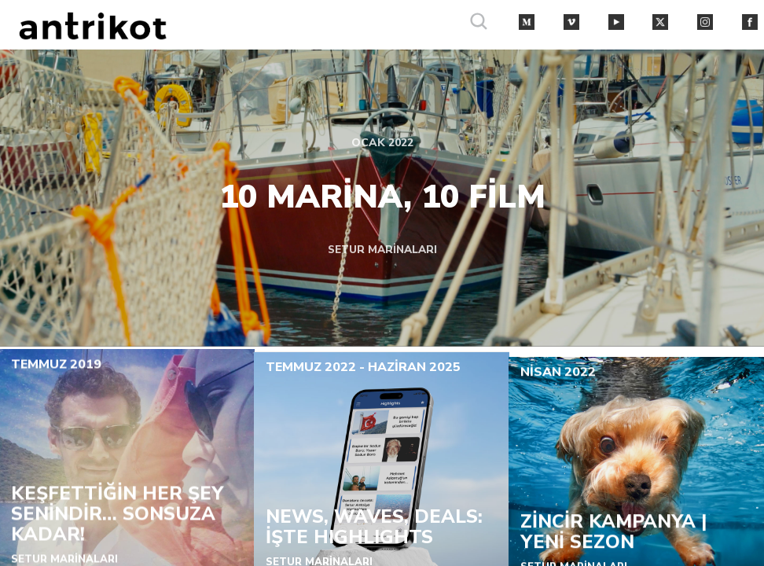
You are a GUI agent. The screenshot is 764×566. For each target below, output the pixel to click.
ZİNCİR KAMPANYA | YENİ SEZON (613, 537)
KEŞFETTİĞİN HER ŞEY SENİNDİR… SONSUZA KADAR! (117, 516)
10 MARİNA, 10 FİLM (382, 195)
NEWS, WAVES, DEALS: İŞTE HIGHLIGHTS (374, 530)
